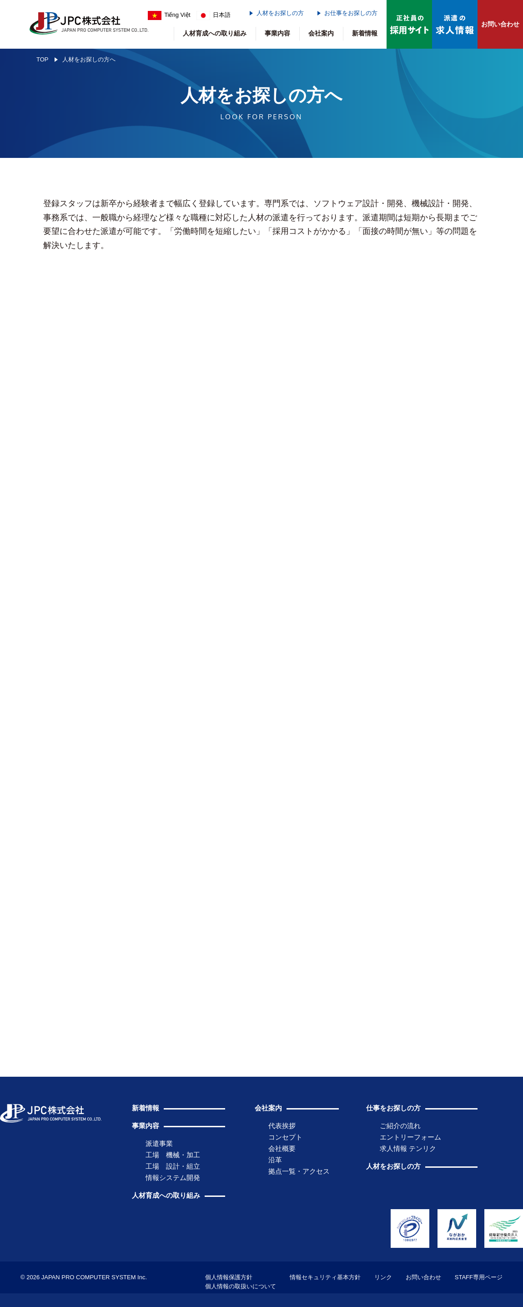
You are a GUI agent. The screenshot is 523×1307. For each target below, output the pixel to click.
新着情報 (364, 33)
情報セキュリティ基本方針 (325, 1277)
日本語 (213, 14)
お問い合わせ (500, 24)
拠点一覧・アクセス (299, 1171)
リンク (383, 1277)
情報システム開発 (173, 1177)
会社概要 (282, 1148)
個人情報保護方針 (228, 1277)
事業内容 (277, 33)
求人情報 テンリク (408, 1148)
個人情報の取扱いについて (240, 1286)
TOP (42, 59)
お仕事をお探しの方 (350, 13)
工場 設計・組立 (173, 1166)
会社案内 (321, 33)
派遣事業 (159, 1143)
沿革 (275, 1160)
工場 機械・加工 (173, 1155)
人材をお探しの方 (280, 13)
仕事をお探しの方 (393, 1108)
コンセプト (285, 1137)
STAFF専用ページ (479, 1277)
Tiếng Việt (169, 14)
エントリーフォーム (410, 1137)
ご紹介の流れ (400, 1126)
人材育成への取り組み (214, 33)
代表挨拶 (282, 1126)
